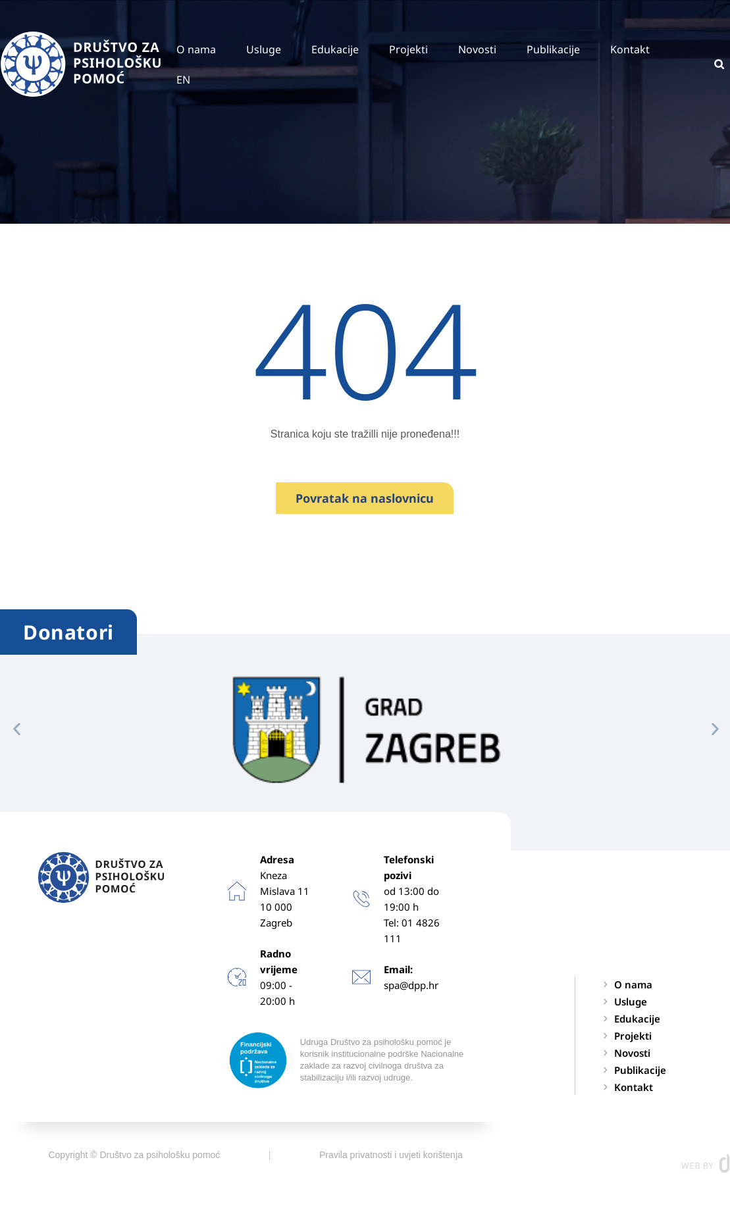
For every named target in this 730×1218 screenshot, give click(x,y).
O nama (196, 49)
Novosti (477, 49)
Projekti (408, 49)
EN (183, 79)
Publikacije (553, 49)
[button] (17, 729)
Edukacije (335, 49)
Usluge (263, 49)
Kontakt (630, 49)
